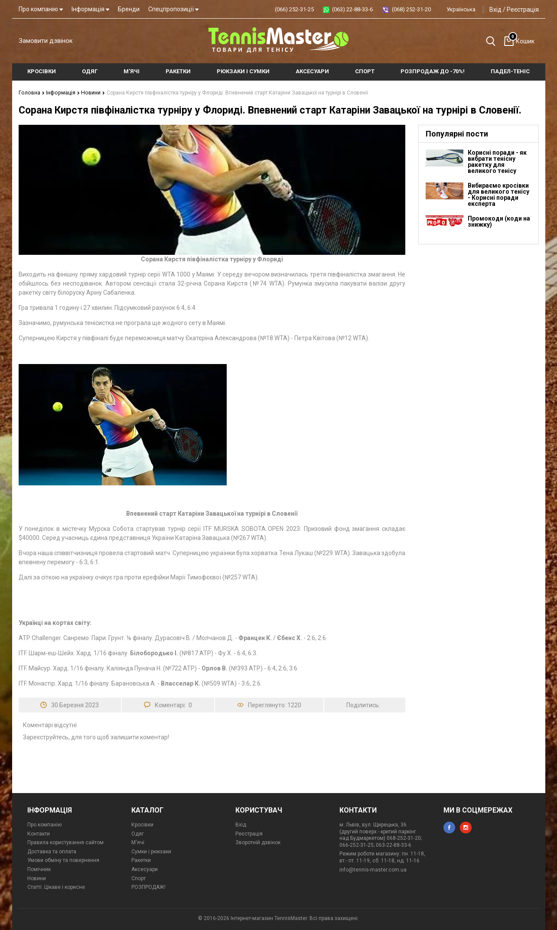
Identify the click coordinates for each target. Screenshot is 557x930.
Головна (31, 92)
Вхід (495, 9)
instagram (466, 827)
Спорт (138, 878)
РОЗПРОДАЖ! (148, 887)
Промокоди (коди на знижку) (499, 221)
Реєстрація (523, 9)
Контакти (38, 833)
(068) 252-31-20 (411, 9)
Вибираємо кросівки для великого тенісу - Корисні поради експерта (498, 194)
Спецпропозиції (173, 9)
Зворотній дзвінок (257, 842)
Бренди (129, 9)
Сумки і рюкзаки (151, 851)
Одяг (137, 833)
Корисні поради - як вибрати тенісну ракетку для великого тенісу (497, 161)
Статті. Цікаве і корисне (56, 887)
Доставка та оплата (51, 851)
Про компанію (41, 9)
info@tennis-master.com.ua (373, 869)
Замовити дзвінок (46, 41)
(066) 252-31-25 (294, 9)
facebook (449, 827)
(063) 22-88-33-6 (352, 9)
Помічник (39, 869)
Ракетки (141, 860)
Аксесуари (144, 869)
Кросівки (142, 824)
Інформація (90, 9)
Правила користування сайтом (65, 842)
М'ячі (137, 842)
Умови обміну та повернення (63, 860)
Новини (89, 92)
